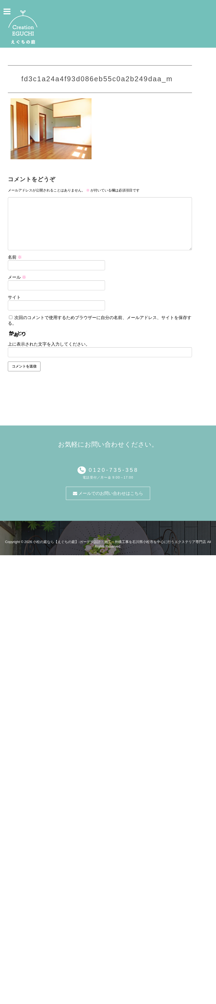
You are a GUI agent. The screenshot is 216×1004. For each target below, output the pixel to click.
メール (17, 277)
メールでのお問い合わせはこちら (108, 493)
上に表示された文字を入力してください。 (49, 344)
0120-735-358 (112, 470)
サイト (14, 297)
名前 (15, 257)
